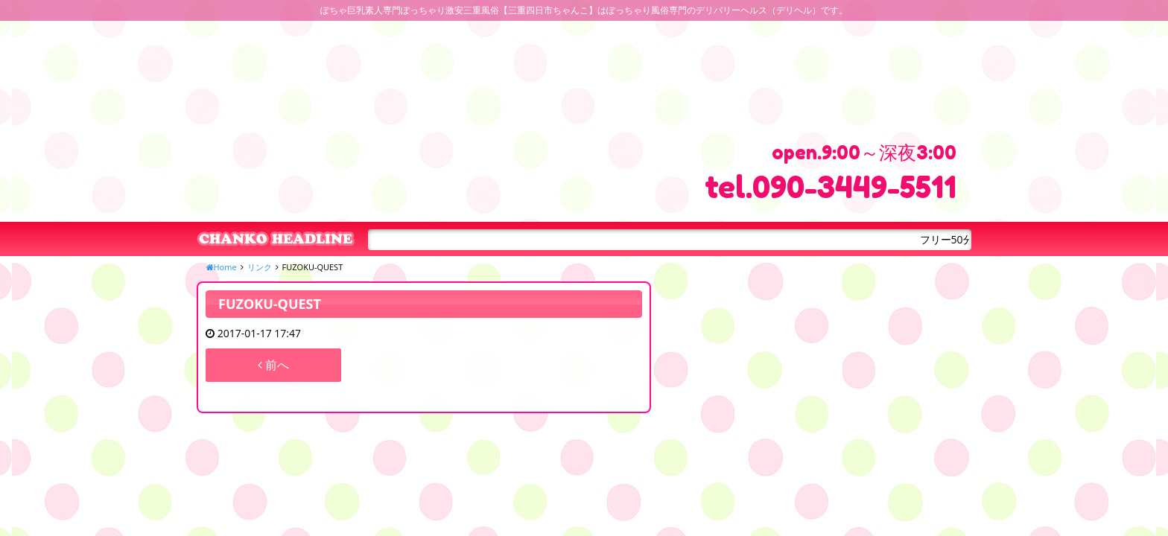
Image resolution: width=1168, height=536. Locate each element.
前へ (273, 365)
